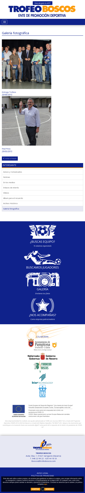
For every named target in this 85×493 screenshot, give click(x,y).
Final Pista (6, 148)
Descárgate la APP (43, 3)
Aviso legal (42, 473)
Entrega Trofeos (9, 92)
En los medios (9, 182)
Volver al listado (10, 158)
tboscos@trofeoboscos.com (43, 461)
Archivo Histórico (10, 203)
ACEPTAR (35, 489)
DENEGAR (49, 489)
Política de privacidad (42, 475)
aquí (45, 484)
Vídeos (6, 193)
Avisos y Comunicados (12, 172)
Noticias (6, 177)
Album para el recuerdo (13, 198)
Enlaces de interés (11, 187)
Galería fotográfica (11, 208)
